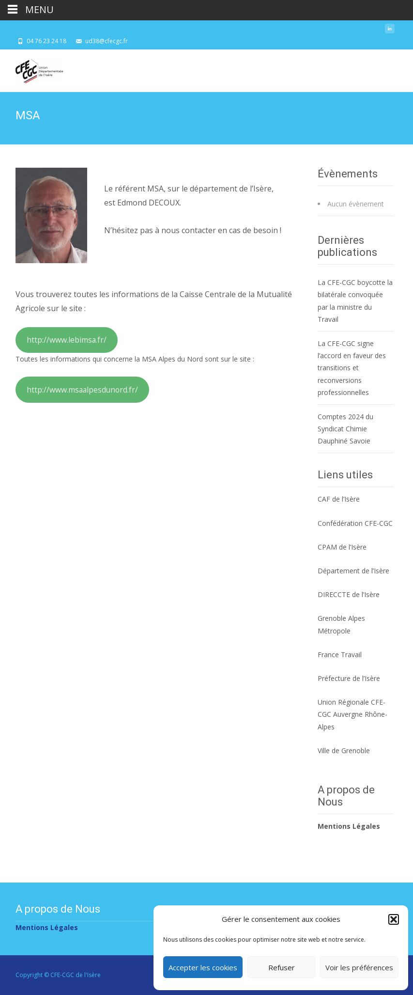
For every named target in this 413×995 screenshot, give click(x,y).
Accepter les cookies (202, 967)
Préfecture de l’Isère (349, 678)
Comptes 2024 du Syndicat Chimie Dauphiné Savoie (345, 428)
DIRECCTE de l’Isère (349, 594)
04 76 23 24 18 (46, 41)
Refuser (281, 967)
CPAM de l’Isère (342, 547)
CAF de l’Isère (339, 499)
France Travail (340, 654)
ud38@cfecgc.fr (106, 41)
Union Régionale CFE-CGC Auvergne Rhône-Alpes (352, 714)
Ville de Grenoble (344, 750)
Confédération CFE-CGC (355, 523)
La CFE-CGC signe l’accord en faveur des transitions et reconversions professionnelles (352, 368)
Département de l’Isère (353, 570)
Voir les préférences (359, 967)
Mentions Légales (349, 826)
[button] (393, 919)
